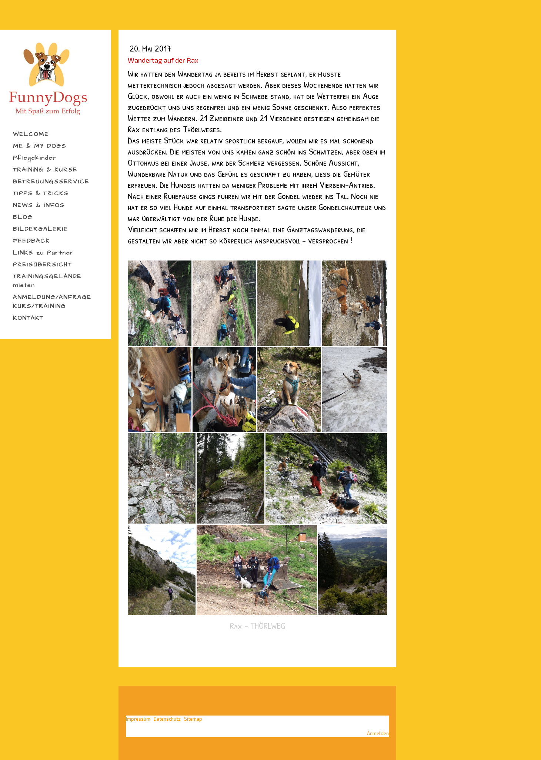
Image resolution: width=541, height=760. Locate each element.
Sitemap (193, 719)
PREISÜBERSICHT (42, 264)
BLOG (23, 217)
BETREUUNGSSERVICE (51, 181)
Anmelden (378, 733)
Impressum (138, 719)
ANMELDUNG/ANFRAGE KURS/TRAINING (52, 301)
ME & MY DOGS (39, 146)
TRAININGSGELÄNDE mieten (47, 280)
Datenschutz (167, 719)
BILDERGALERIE (40, 229)
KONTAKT (28, 318)
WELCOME (31, 134)
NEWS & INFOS (38, 205)
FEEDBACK (31, 241)
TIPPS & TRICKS (41, 193)
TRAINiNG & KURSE (45, 170)
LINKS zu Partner (43, 253)
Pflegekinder (35, 158)
